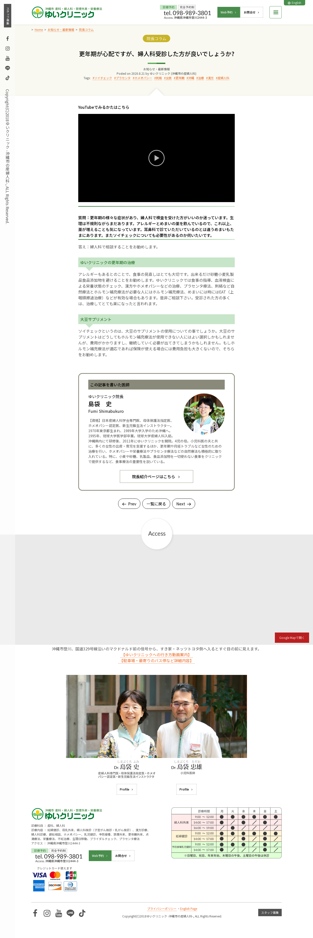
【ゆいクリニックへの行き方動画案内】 (156, 655)
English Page (188, 908)
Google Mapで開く (292, 637)
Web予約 (229, 12)
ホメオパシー (143, 78)
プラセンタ (123, 78)
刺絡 (159, 78)
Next (183, 504)
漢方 (211, 78)
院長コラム (156, 38)
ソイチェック (103, 78)
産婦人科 (223, 78)
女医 (169, 78)
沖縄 (191, 78)
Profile (127, 789)
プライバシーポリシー (162, 908)
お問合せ (252, 12)
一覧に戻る (156, 504)
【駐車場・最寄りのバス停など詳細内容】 (156, 660)
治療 (201, 78)
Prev (129, 504)
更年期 (180, 78)
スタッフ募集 (8, 15)
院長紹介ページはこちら (156, 476)
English (294, 2)
